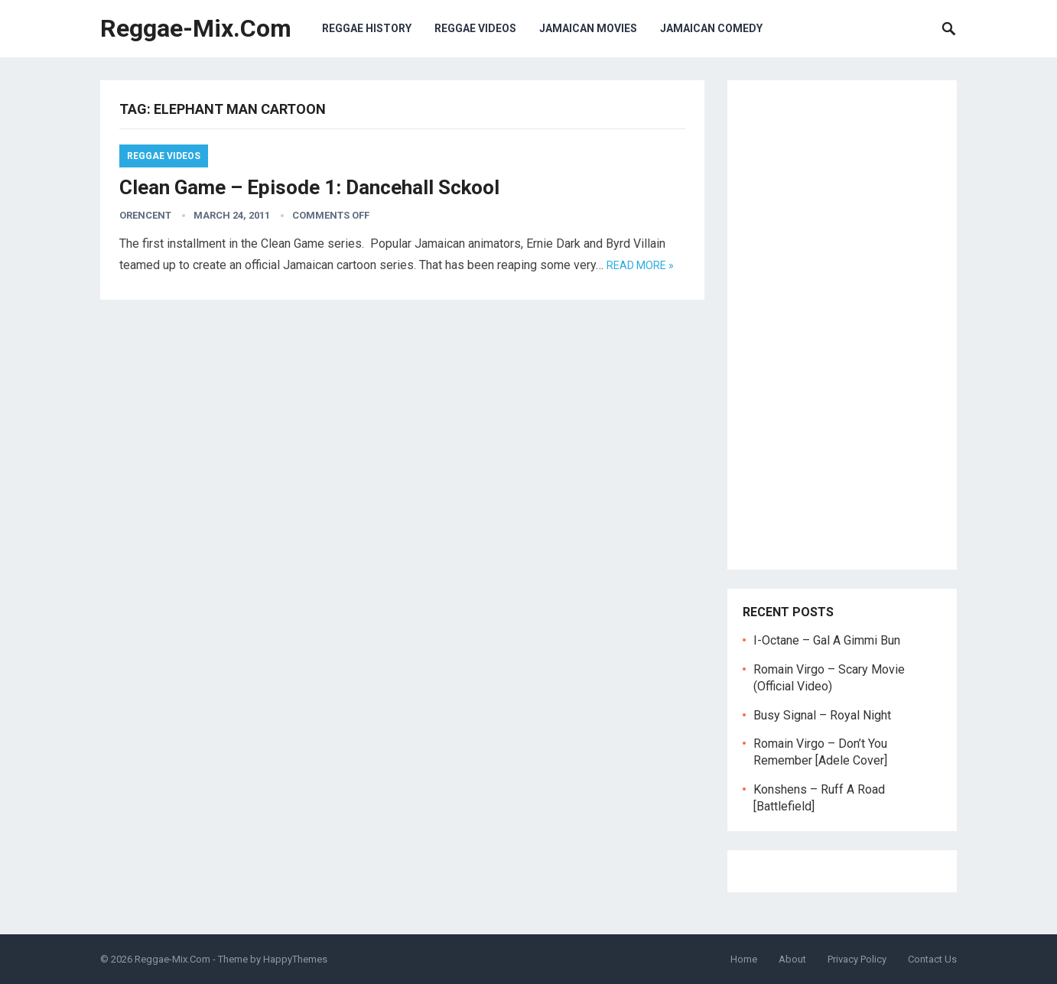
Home (743, 959)
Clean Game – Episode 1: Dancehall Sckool (309, 187)
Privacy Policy (857, 959)
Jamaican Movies (588, 28)
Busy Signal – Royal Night (822, 715)
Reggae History (366, 28)
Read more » (640, 265)
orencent (145, 215)
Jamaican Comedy (711, 28)
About (792, 959)
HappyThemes (295, 959)
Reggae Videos (475, 28)
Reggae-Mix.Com (195, 28)
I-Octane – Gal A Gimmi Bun (826, 640)
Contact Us (932, 959)
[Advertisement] (842, 325)
